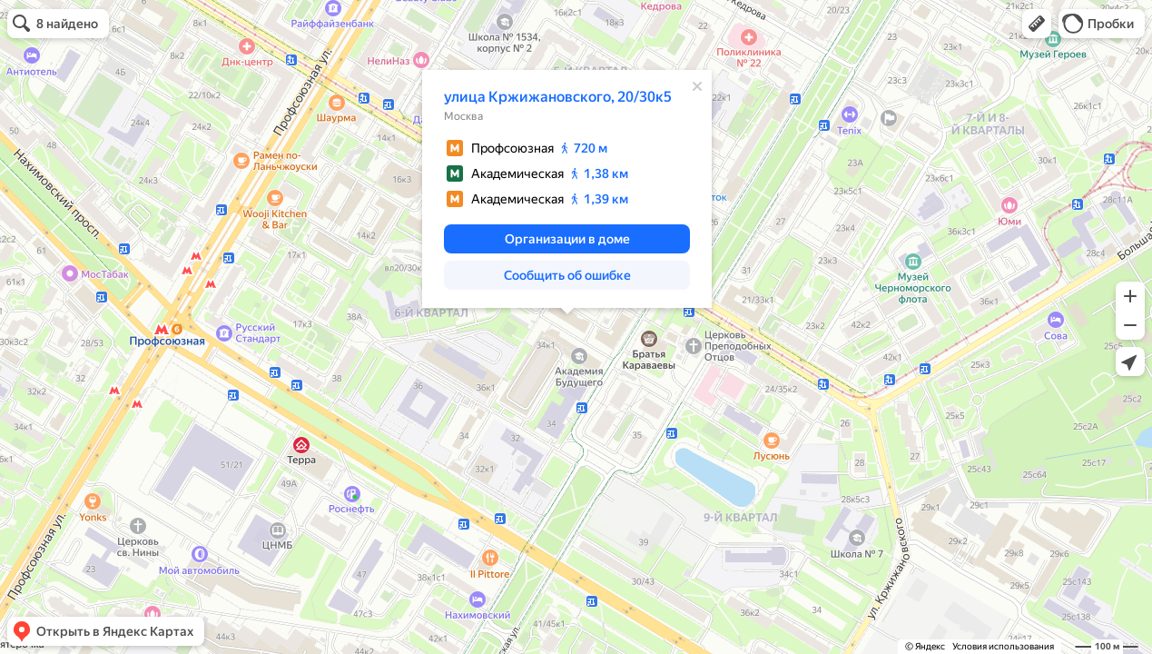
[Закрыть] (697, 86)
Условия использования (1003, 646)
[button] (1036, 23)
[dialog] (567, 189)
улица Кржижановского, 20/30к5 (558, 96)
